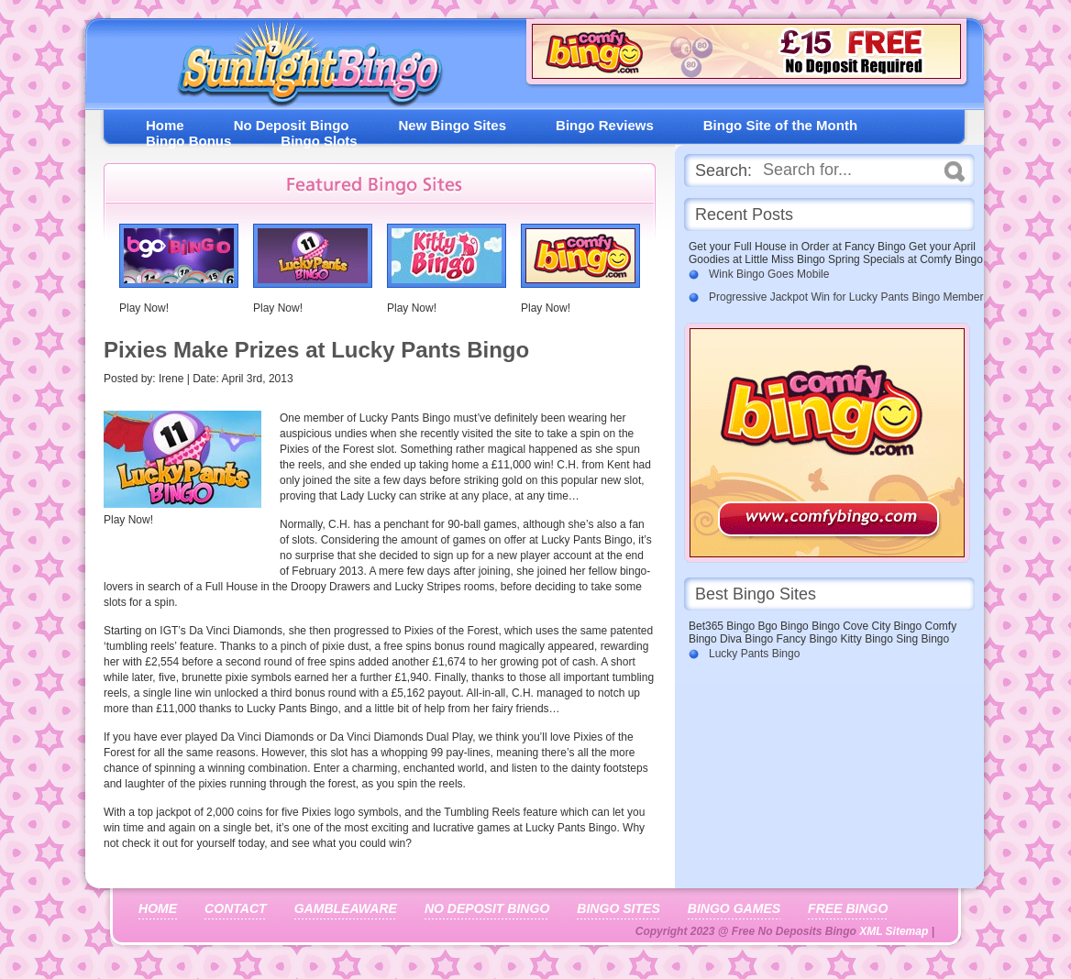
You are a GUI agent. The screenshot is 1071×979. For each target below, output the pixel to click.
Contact (235, 908)
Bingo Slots (319, 140)
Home (165, 125)
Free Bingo (848, 908)
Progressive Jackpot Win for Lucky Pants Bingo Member (846, 297)
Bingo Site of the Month (780, 125)
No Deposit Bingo (291, 125)
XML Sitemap (893, 931)
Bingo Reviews (605, 125)
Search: (723, 170)
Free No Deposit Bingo (302, 68)
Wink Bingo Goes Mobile (769, 274)
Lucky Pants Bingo (754, 653)
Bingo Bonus (188, 140)
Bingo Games (734, 908)
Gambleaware (345, 908)
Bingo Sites (618, 908)
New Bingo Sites (453, 125)
